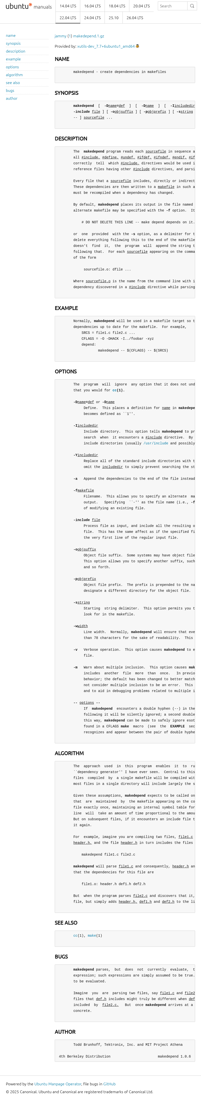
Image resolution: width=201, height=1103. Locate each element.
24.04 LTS (92, 17)
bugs (10, 90)
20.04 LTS (141, 6)
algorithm (14, 74)
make (92, 935)
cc (114, 390)
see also (13, 82)
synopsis (13, 43)
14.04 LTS (68, 6)
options (12, 67)
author (11, 98)
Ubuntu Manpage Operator (57, 1084)
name (11, 35)
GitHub (109, 1084)
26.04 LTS (135, 17)
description (15, 51)
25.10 (114, 17)
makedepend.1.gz (88, 36)
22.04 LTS (68, 17)
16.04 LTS (92, 6)
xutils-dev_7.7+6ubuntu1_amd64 (106, 46)
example (13, 59)
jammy (61, 36)
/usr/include (155, 443)
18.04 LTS (117, 6)
